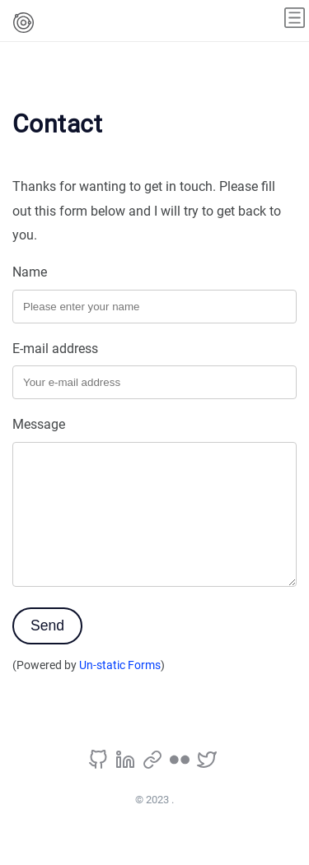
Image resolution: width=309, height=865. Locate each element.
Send (47, 650)
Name (29, 272)
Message (38, 424)
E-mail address (55, 348)
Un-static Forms (120, 689)
